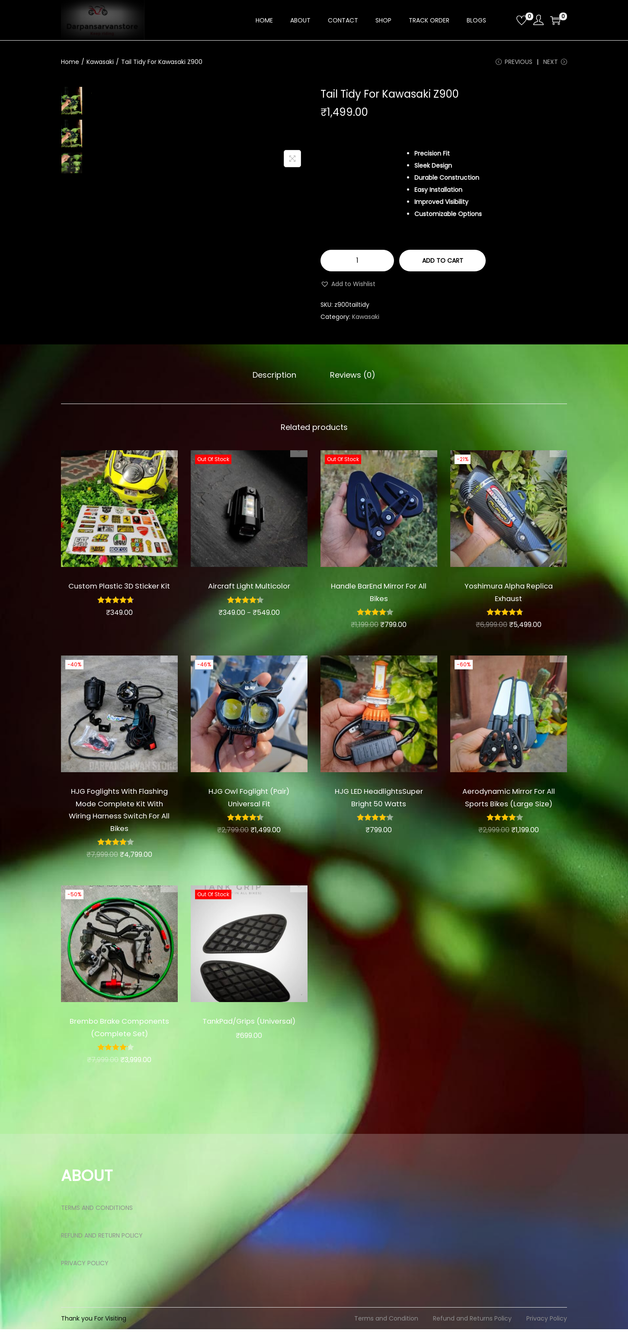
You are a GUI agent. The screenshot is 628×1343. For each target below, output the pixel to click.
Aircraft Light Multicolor (249, 587)
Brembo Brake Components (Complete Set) (119, 1034)
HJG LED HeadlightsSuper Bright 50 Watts (379, 798)
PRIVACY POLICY (85, 1277)
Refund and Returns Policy (472, 1332)
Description (277, 376)
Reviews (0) (349, 376)
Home (70, 61)
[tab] (277, 377)
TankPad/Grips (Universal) (249, 1028)
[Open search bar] (506, 20)
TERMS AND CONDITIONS (97, 1221)
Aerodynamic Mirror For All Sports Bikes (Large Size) (508, 804)
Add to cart (442, 263)
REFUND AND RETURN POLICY (102, 1249)
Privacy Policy (546, 1332)
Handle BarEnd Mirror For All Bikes (379, 593)
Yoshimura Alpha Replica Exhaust (508, 593)
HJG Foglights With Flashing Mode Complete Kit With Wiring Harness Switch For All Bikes (119, 810)
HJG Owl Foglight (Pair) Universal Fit (249, 798)
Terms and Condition (386, 1332)
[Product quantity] (357, 264)
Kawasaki (100, 61)
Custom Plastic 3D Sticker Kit (119, 593)
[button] (347, 287)
